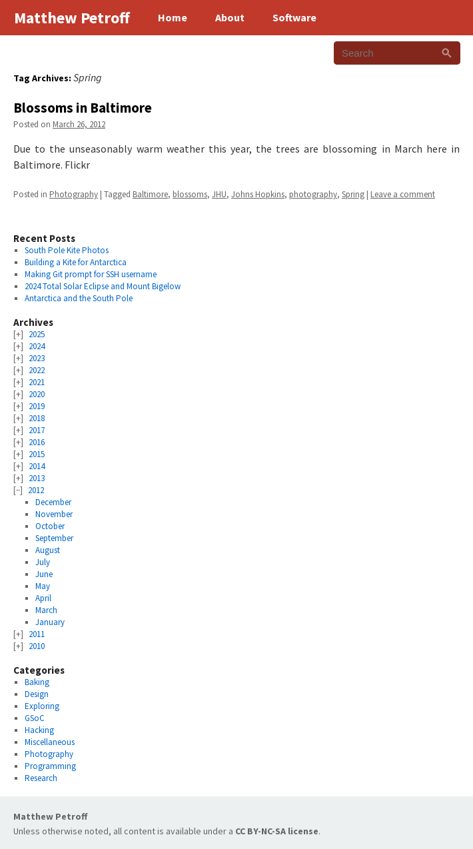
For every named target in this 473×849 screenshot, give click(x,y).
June (44, 574)
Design (37, 694)
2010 (37, 646)
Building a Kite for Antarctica (76, 262)
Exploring (42, 706)
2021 (37, 382)
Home (172, 17)
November (54, 514)
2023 (37, 358)
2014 (37, 466)
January (50, 622)
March (46, 610)
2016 (37, 442)
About (229, 17)
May (42, 586)
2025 (37, 334)
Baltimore (150, 194)
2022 (37, 370)
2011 (37, 634)
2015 (37, 454)
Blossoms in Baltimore (82, 108)
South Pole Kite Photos (67, 250)
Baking (37, 682)
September (54, 538)
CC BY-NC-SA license (276, 831)
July (42, 562)
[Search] (446, 53)
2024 (37, 346)
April (43, 598)
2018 (37, 418)
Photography (73, 194)
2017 (37, 430)
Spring (353, 194)
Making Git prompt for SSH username (91, 274)
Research (41, 778)
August (47, 550)
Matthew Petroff (50, 816)
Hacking (39, 730)
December (53, 502)
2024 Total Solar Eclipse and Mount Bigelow (103, 286)
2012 (36, 490)
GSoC (35, 718)
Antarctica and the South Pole (79, 298)
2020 (37, 394)
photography (313, 194)
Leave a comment (402, 194)
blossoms (190, 194)
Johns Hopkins (257, 194)
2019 (37, 406)
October (50, 526)
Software (294, 17)
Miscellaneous (50, 742)
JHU (219, 194)
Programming (50, 766)
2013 (37, 478)
